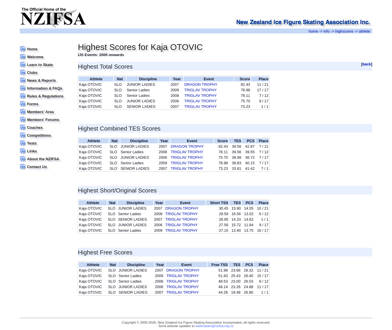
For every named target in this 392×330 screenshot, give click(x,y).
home (313, 31)
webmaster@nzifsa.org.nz (215, 326)
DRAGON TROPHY (200, 84)
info (326, 31)
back (366, 64)
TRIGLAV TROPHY (200, 90)
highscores (344, 31)
